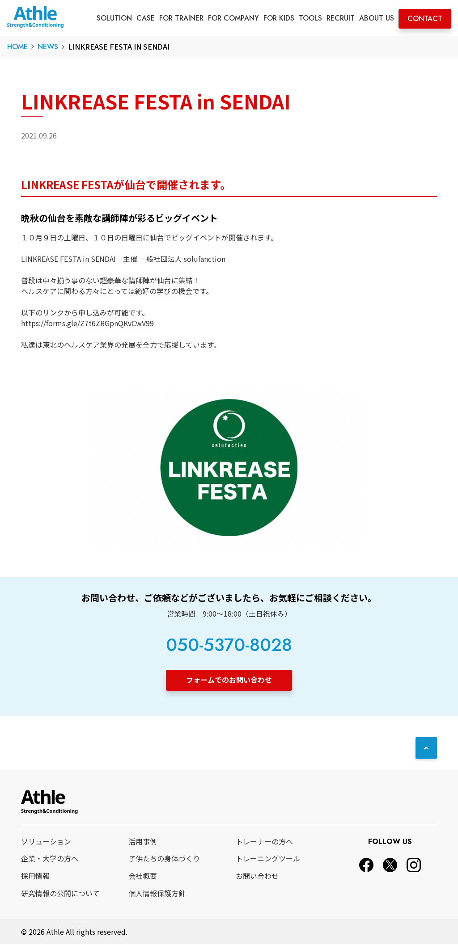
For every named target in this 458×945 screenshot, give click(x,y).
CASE (145, 18)
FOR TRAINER (181, 18)
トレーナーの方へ (264, 841)
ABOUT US (376, 18)
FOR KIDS (278, 18)
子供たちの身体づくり (164, 859)
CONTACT (424, 18)
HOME (17, 47)
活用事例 (142, 841)
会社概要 (142, 876)
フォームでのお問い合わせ (229, 679)
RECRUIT (341, 18)
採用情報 (35, 876)
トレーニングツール (268, 859)
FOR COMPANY (233, 18)
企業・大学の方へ (49, 859)
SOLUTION (114, 18)
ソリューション (46, 841)
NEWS (48, 47)
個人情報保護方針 (157, 893)
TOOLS (310, 18)
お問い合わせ (257, 876)
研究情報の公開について (60, 893)
